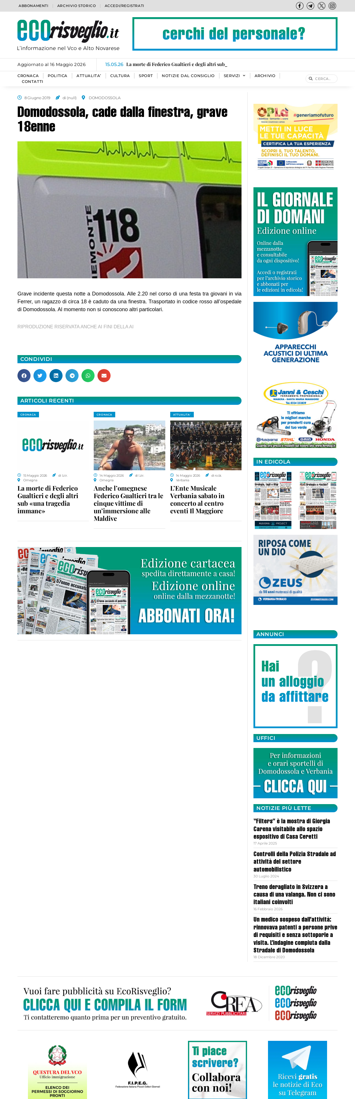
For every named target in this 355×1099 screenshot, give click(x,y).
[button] (24, 375)
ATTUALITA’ (89, 76)
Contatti (32, 81)
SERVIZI (235, 76)
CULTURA (120, 76)
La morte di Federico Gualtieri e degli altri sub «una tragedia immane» (47, 499)
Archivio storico (76, 5)
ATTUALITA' (182, 414)
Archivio (265, 76)
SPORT (146, 76)
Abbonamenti (34, 5)
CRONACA (28, 76)
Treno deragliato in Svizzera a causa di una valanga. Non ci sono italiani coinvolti (294, 895)
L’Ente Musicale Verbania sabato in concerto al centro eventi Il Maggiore (197, 499)
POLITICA (58, 76)
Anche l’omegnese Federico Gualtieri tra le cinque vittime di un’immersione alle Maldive (128, 503)
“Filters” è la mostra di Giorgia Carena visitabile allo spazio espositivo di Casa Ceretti (291, 829)
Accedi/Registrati (124, 5)
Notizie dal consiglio (188, 76)
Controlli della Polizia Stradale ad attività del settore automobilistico (294, 862)
